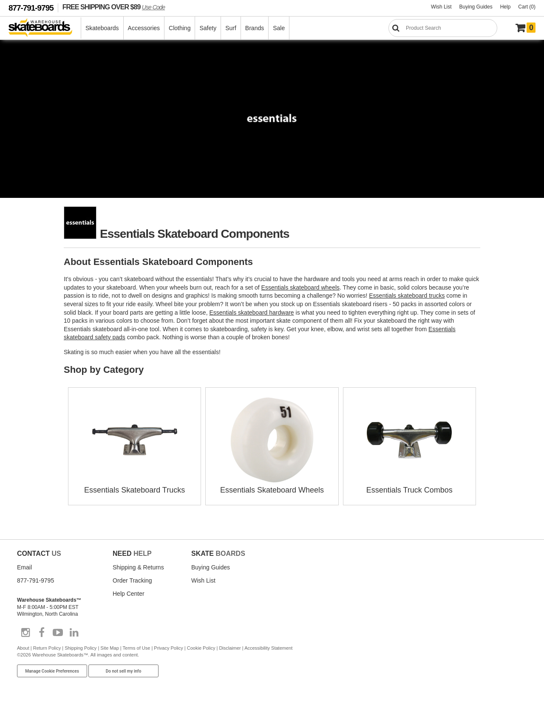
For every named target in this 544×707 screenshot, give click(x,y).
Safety (207, 28)
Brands (254, 28)
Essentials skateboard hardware (251, 312)
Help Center (128, 593)
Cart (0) (527, 7)
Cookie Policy (201, 648)
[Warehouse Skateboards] (44, 28)
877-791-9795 (31, 7)
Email (24, 567)
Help (505, 7)
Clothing (179, 28)
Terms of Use (136, 648)
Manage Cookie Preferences (52, 671)
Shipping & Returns (138, 567)
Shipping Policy (80, 648)
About (23, 648)
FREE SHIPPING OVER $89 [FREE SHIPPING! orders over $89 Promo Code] (113, 7)
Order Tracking (132, 580)
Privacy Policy (168, 648)
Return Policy (47, 648)
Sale (279, 28)
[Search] (442, 28)
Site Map (109, 648)
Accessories (144, 28)
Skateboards (102, 28)
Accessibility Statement (268, 648)
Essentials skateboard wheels (300, 287)
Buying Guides (476, 7)
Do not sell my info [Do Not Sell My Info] (124, 671)
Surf (230, 28)
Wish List (441, 7)
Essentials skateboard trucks (407, 295)
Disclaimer (230, 648)
